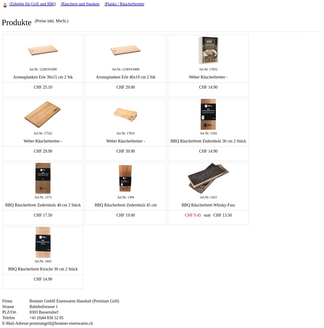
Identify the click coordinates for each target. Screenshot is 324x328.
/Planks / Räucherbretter (124, 4)
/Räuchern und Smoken (80, 4)
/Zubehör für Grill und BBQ (32, 4)
